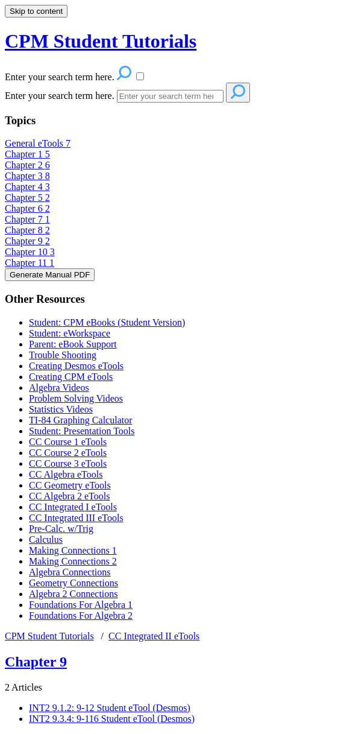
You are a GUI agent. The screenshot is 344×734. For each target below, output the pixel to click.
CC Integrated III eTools (76, 518)
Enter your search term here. (59, 95)
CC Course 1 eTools (68, 442)
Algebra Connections (70, 572)
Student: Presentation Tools (81, 431)
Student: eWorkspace (69, 333)
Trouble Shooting (62, 355)
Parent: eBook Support (73, 344)
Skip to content (36, 11)
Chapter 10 (30, 252)
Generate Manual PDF (50, 274)
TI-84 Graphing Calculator (81, 420)
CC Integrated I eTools (73, 507)
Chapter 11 (29, 263)
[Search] (170, 96)
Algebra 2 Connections (73, 594)
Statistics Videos (61, 409)
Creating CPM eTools (71, 377)
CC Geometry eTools (70, 485)
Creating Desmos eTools (76, 366)
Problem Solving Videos (76, 398)
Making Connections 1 (73, 550)
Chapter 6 (27, 208)
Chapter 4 (27, 187)
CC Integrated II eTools (153, 636)
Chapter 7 (27, 219)
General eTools (37, 143)
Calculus (46, 539)
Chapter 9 (27, 241)
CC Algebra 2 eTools (69, 496)
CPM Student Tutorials (49, 636)
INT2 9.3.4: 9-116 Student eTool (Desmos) (112, 718)
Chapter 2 (27, 165)
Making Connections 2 (73, 561)
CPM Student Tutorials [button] (100, 41)
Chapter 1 (27, 154)
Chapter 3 (27, 176)
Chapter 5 (27, 197)
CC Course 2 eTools (68, 453)
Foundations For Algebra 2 (81, 615)
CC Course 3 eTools (68, 463)
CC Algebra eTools (65, 474)
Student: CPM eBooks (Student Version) (107, 322)
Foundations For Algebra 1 (81, 605)
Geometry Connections (73, 583)
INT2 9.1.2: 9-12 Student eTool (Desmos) (109, 708)
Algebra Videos (59, 387)
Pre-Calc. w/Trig (61, 529)
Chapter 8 (27, 230)
